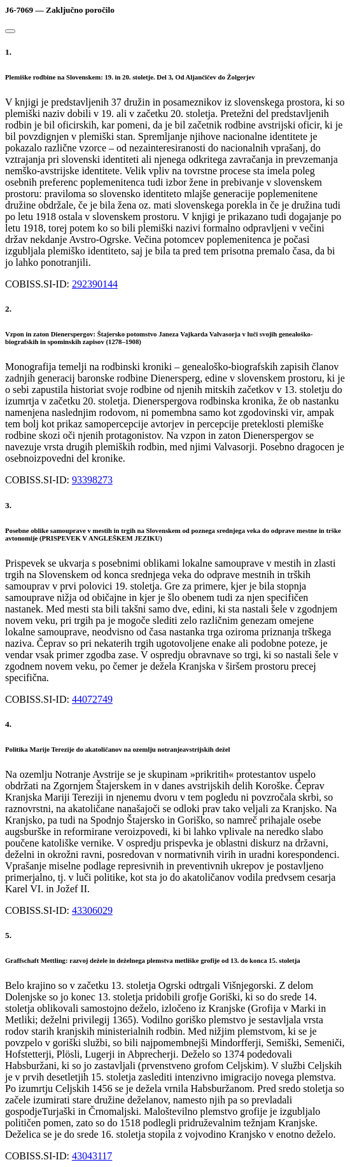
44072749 (92, 699)
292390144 (95, 284)
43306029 (92, 910)
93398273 (92, 479)
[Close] (10, 31)
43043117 (92, 1155)
